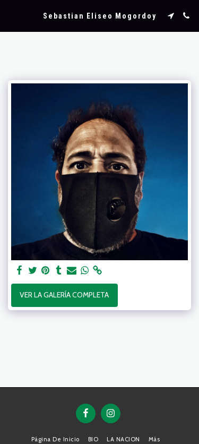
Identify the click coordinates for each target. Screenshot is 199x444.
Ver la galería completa (64, 295)
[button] (12, 15)
